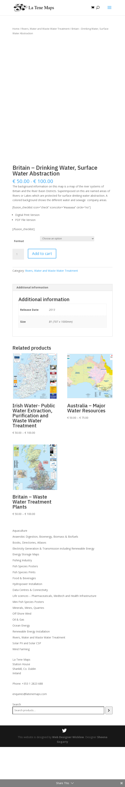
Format (19, 281)
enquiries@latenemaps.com (29, 734)
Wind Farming (21, 689)
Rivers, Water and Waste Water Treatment (46, 28)
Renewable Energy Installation (31, 671)
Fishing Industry (22, 600)
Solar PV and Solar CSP (26, 683)
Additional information (32, 327)
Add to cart (42, 293)
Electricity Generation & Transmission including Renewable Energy (53, 588)
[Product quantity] (18, 294)
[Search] (109, 750)
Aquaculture (19, 570)
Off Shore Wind (21, 653)
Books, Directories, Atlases (29, 582)
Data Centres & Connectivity (30, 630)
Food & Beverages (24, 618)
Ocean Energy (21, 665)
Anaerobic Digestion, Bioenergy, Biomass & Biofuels (45, 576)
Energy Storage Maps (25, 594)
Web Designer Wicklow (68, 777)
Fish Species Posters (25, 606)
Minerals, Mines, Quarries (28, 647)
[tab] (62, 327)
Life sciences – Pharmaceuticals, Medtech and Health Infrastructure (54, 636)
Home (15, 28)
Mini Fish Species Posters (28, 641)
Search (16, 744)
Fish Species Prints (24, 612)
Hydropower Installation (27, 624)
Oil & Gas (18, 659)
